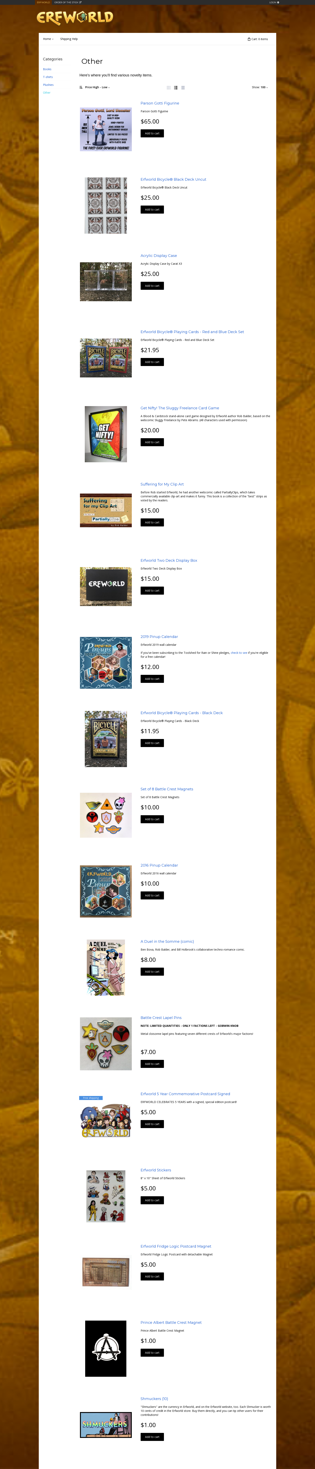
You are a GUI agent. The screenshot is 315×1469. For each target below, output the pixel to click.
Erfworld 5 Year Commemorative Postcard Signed (185, 1094)
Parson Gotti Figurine (160, 103)
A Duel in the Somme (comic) (167, 941)
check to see (239, 653)
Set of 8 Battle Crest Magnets (167, 789)
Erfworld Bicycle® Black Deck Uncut (173, 179)
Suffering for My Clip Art (162, 484)
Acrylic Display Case (159, 255)
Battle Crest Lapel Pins (161, 1018)
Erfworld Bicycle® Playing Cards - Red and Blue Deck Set (192, 332)
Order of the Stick (66, 2)
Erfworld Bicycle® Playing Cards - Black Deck (182, 713)
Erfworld (43, 2)
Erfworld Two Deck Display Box (169, 560)
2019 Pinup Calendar (159, 637)
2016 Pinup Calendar (159, 865)
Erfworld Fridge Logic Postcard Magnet (176, 1246)
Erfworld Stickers (156, 1170)
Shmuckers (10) (154, 1399)
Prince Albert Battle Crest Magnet (171, 1322)
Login (272, 2)
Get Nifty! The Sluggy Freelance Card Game (180, 408)
